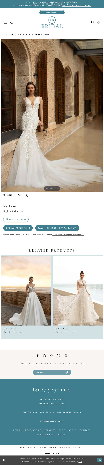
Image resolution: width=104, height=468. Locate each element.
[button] (5, 23)
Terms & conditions (29, 451)
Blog (62, 433)
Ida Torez (24, 35)
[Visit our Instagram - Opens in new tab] (44, 358)
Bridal (17, 433)
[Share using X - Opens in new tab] (26, 196)
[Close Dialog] (4, 463)
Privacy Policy (47, 451)
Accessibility (78, 451)
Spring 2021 (42, 35)
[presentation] (26, 293)
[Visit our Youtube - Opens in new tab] (66, 358)
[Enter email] (52, 375)
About (73, 433)
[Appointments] (52, 13)
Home (10, 35)
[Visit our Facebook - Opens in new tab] (38, 358)
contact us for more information (78, 6)
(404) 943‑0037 (52, 393)
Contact (85, 433)
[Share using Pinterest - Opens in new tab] (19, 196)
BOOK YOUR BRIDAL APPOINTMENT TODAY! (62, 2)
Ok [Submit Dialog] (99, 463)
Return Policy (63, 451)
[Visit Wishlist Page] (98, 23)
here (80, 464)
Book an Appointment (19, 230)
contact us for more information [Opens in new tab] (68, 237)
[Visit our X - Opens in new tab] (58, 358)
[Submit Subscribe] (66, 375)
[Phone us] (11, 23)
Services (50, 433)
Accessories (33, 433)
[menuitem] (5, 23)
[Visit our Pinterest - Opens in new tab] (51, 358)
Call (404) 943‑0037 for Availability (62, 230)
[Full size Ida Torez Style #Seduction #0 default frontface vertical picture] (52, 116)
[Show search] (93, 23)
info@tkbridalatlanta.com (52, 438)
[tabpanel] (52, 116)
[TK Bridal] (52, 23)
